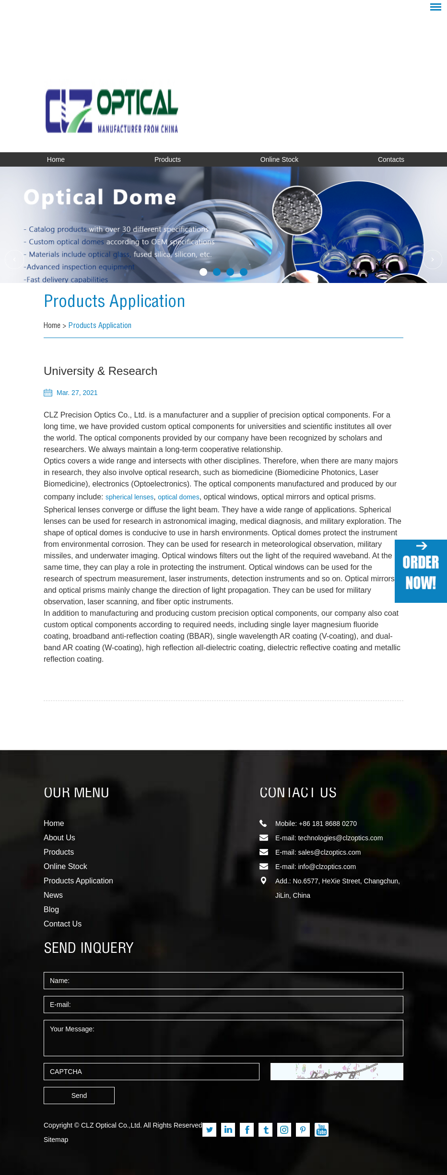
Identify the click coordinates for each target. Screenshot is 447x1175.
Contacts (391, 159)
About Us (59, 838)
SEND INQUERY (89, 949)
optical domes (178, 497)
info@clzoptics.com (327, 866)
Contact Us (63, 924)
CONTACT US (298, 794)
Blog (51, 909)
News (53, 895)
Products (167, 159)
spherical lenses (129, 497)
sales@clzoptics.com (329, 852)
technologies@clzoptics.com (340, 838)
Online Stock (279, 159)
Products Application (117, 303)
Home (56, 159)
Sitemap (56, 1139)
